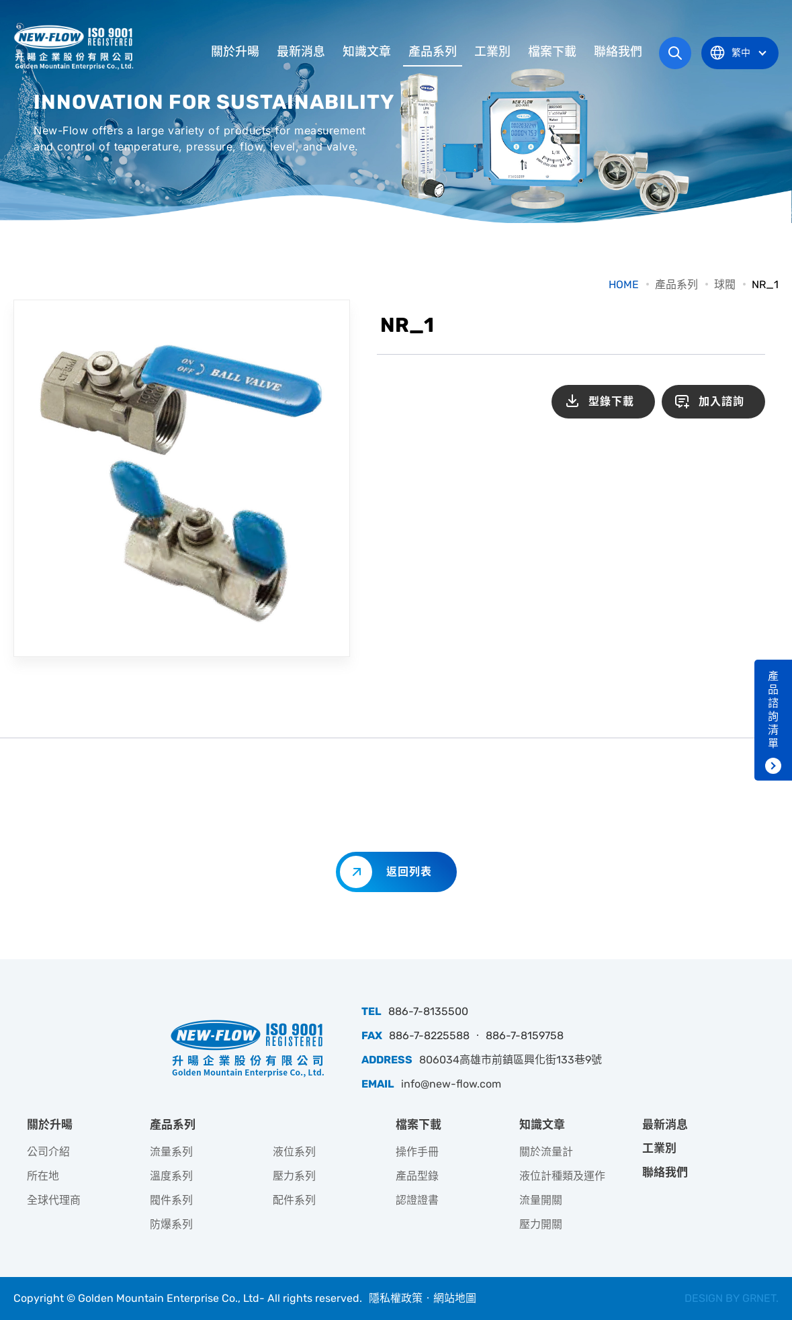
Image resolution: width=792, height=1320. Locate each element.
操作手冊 (417, 1151)
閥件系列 (171, 1200)
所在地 (43, 1176)
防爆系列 (171, 1224)
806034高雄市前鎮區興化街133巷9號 (510, 1059)
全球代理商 (54, 1200)
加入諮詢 (721, 401)
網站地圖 (454, 1298)
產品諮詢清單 (773, 710)
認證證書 (417, 1200)
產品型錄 (417, 1176)
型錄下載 (611, 401)
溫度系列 (171, 1176)
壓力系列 (294, 1176)
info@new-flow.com (451, 1083)
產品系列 (432, 51)
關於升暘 (235, 51)
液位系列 (294, 1151)
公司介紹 (48, 1151)
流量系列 (171, 1151)
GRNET (759, 1298)
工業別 (492, 51)
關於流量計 (546, 1151)
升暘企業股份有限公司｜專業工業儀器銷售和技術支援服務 (75, 47)
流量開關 (540, 1200)
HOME (624, 284)
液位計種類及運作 (562, 1176)
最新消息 (301, 51)
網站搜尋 (675, 53)
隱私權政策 (396, 1298)
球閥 (725, 284)
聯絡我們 (618, 51)
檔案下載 (552, 51)
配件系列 (294, 1200)
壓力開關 (540, 1224)
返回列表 (409, 871)
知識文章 (367, 51)
